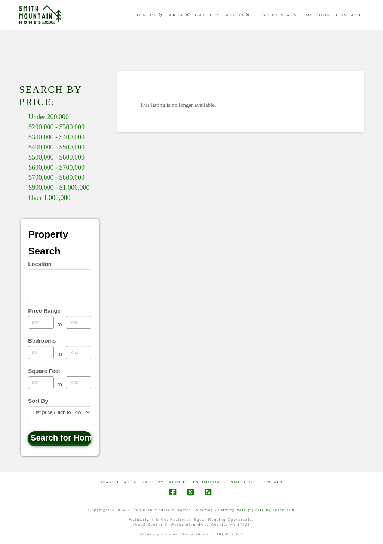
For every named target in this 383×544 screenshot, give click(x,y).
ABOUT (177, 482)
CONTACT (272, 482)
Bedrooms (42, 340)
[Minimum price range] (41, 322)
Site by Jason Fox (275, 510)
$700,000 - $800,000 (56, 177)
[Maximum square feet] (79, 382)
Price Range (44, 310)
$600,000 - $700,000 (56, 167)
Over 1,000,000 (49, 197)
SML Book (243, 482)
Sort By (38, 401)
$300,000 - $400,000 (56, 137)
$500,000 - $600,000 (56, 157)
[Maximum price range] (79, 322)
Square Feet (44, 371)
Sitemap (205, 510)
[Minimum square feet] (41, 382)
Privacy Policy (234, 510)
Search (109, 482)
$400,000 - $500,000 (56, 147)
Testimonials (208, 482)
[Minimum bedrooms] (41, 352)
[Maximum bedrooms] (79, 352)
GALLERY (152, 482)
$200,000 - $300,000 (56, 127)
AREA (130, 482)
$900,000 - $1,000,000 (59, 187)
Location (40, 264)
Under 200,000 (48, 117)
